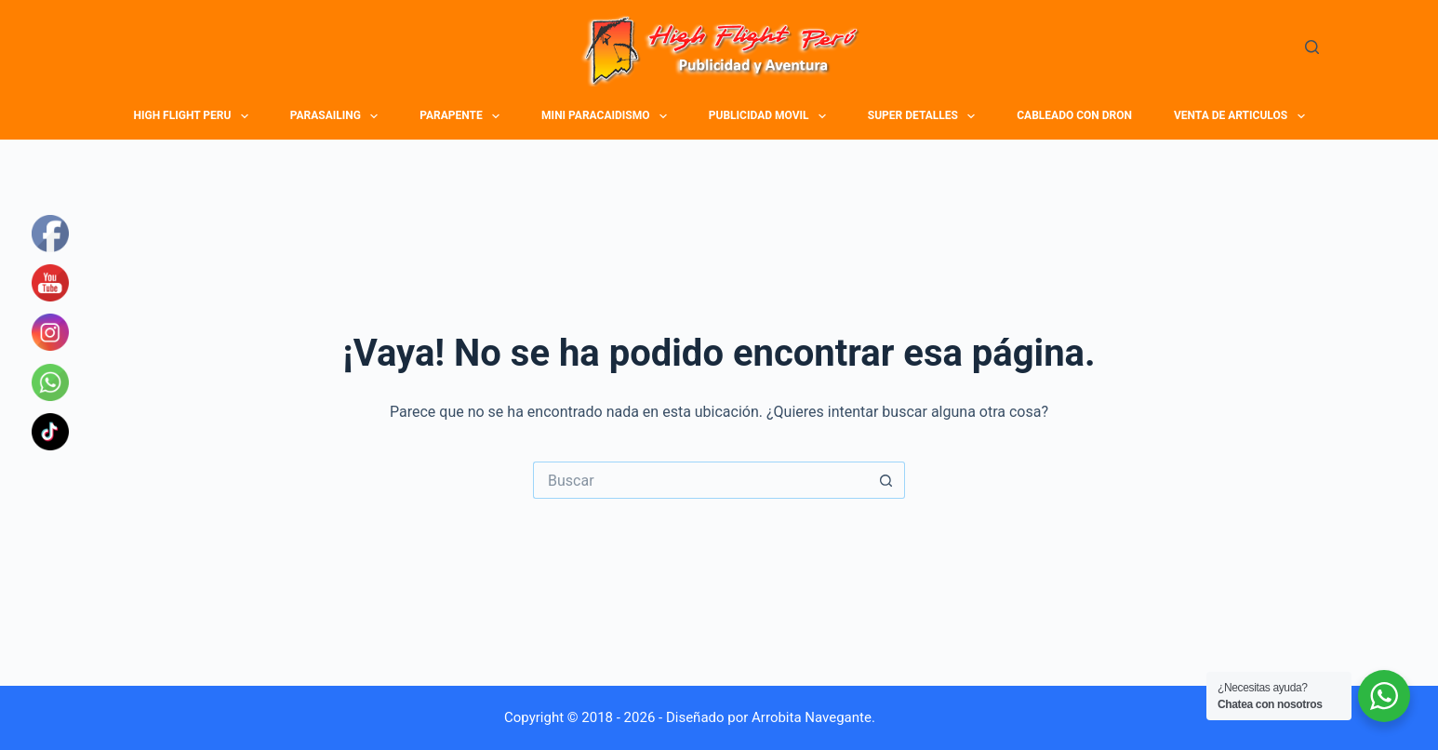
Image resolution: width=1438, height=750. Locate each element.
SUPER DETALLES (924, 116)
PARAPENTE (461, 116)
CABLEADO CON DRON (1074, 115)
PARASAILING (336, 116)
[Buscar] (1312, 47)
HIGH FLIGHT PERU (194, 116)
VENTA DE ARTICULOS (1242, 116)
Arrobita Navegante (812, 717)
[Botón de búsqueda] (886, 480)
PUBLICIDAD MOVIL (770, 116)
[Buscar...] (700, 480)
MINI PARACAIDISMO (606, 116)
